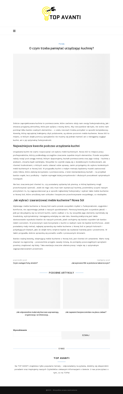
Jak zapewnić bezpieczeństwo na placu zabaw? (85, 312)
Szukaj (85, 335)
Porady (62, 44)
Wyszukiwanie (20, 330)
